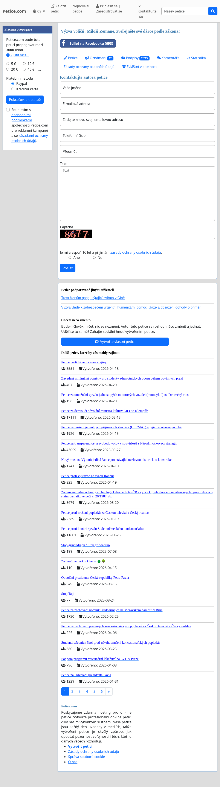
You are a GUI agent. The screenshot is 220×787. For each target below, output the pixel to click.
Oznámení (99, 58)
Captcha (66, 227)
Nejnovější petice (81, 9)
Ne (100, 257)
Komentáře (168, 58)
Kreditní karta (27, 218)
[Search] (185, 11)
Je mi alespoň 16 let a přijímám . (111, 252)
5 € (13, 192)
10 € (31, 192)
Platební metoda (19, 207)
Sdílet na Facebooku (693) (86, 43)
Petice (71, 58)
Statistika (196, 58)
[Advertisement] (27, 87)
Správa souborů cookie (86, 756)
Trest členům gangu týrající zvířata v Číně (93, 298)
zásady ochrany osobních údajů (135, 252)
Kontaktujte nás (147, 11)
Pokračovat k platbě (25, 228)
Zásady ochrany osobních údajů (89, 66)
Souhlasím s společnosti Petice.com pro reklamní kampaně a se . (29, 254)
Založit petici (58, 9)
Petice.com (14, 11)
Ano (76, 257)
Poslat (68, 268)
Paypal (21, 212)
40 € (31, 198)
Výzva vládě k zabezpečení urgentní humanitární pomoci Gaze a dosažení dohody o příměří (131, 307)
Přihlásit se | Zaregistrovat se (109, 9)
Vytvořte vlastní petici (115, 341)
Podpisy (135, 58)
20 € (14, 198)
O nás (72, 761)
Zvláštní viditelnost (139, 66)
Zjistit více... (17, 184)
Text (63, 163)
